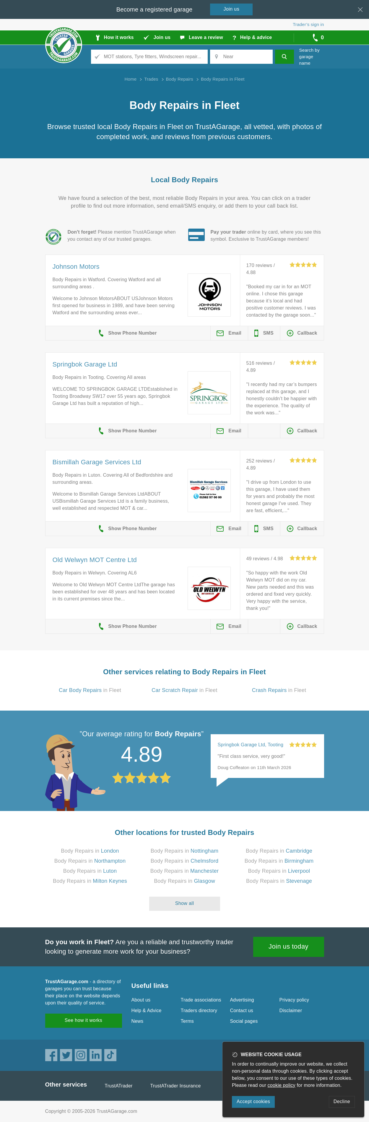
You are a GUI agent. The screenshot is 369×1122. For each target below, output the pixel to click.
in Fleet (90, 690)
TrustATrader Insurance (175, 1085)
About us (141, 999)
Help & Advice (146, 1010)
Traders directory (199, 1010)
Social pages (244, 1021)
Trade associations (201, 999)
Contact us (241, 1010)
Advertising (242, 999)
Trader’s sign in (308, 24)
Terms (187, 1021)
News (137, 1021)
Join (232, 9)
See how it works (83, 1020)
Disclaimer (290, 1010)
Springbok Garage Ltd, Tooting (251, 744)
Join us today (288, 946)
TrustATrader (118, 1085)
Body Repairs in (90, 851)
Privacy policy (294, 999)
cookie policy (281, 1085)
